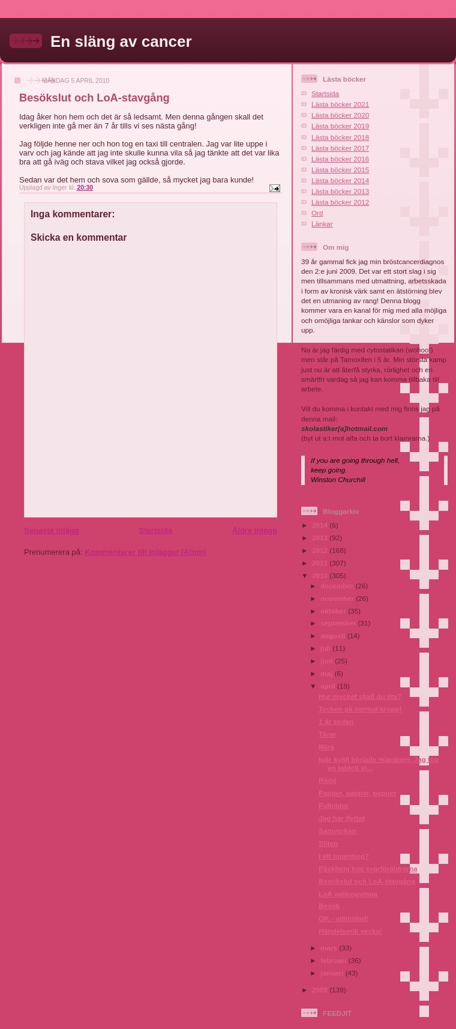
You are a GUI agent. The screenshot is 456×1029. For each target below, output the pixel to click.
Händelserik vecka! (350, 931)
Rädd (327, 780)
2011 (320, 563)
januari (333, 973)
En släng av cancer (121, 41)
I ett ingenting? (344, 856)
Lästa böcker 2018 (340, 137)
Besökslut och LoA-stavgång (367, 881)
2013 (320, 538)
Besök (329, 906)
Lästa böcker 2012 (340, 202)
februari (334, 960)
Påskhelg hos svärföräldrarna (368, 868)
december (337, 586)
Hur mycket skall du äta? (360, 696)
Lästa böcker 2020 (340, 115)
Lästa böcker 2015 (340, 170)
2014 (320, 525)
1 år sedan (336, 721)
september (339, 623)
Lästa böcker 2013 (340, 191)
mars (329, 948)
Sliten (328, 843)
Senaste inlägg (51, 530)
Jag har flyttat (342, 818)
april (328, 686)
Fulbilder (333, 805)
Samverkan (337, 830)
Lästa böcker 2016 (340, 159)
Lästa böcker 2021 (340, 104)
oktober (334, 611)
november (338, 598)
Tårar (327, 734)
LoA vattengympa (348, 894)
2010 (320, 575)
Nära (326, 746)
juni (327, 661)
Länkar (322, 224)
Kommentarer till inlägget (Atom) (145, 552)
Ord (317, 213)
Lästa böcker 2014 (340, 180)
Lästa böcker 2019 (340, 126)
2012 (320, 550)
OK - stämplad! (343, 918)
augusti (333, 635)
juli (326, 648)
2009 (320, 990)
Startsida (155, 530)
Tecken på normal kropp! (360, 709)
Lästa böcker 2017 (340, 148)
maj (327, 673)
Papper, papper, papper (357, 793)
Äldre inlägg (254, 530)
